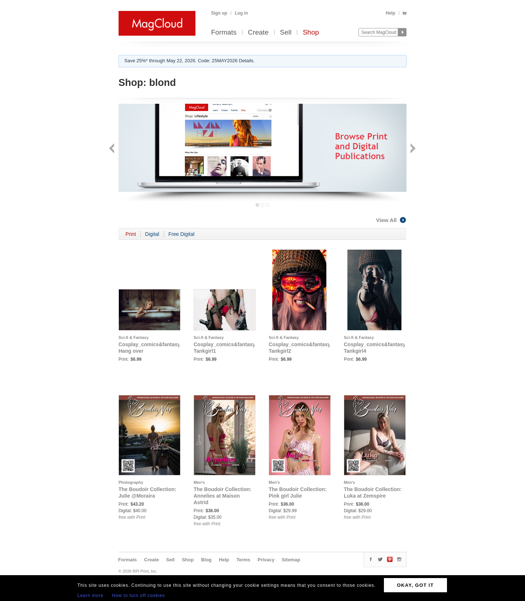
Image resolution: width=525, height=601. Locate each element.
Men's (199, 482)
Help (390, 13)
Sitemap (291, 559)
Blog (206, 559)
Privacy (266, 559)
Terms (243, 559)
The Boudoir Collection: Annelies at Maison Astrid (223, 495)
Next (412, 149)
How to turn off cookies (138, 595)
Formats (224, 32)
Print (130, 234)
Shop (311, 32)
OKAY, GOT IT (415, 585)
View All (391, 220)
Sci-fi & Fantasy (133, 337)
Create (258, 32)
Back (112, 149)
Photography (130, 482)
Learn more (90, 595)
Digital (152, 234)
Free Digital (181, 234)
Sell (286, 32)
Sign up (219, 13)
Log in (241, 13)
